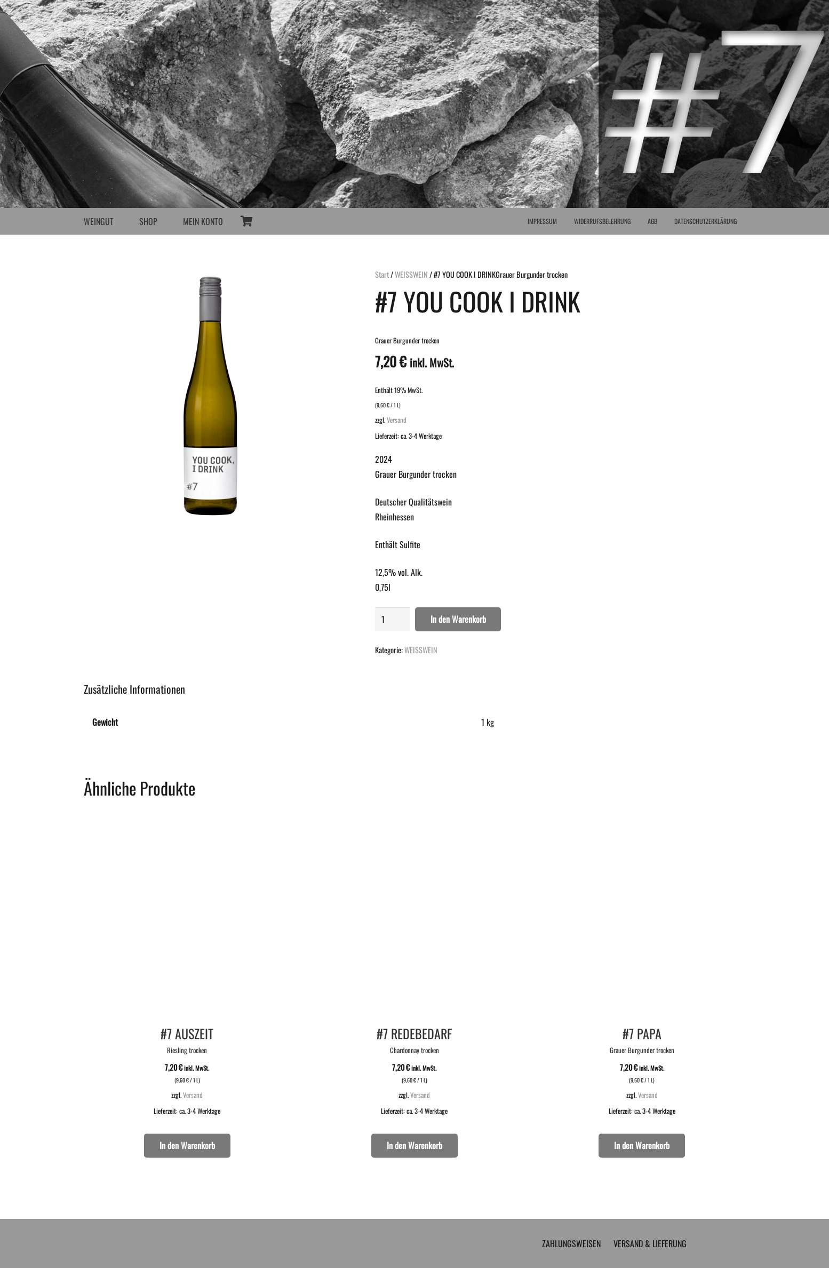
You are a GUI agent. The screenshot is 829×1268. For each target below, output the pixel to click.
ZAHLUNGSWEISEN (571, 1243)
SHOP (148, 221)
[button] (187, 1146)
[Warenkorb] (246, 221)
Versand (396, 420)
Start (382, 274)
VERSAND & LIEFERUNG (650, 1243)
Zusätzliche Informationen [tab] (134, 689)
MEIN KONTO (203, 221)
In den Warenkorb (458, 619)
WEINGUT (99, 221)
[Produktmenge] (392, 619)
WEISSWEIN (411, 274)
